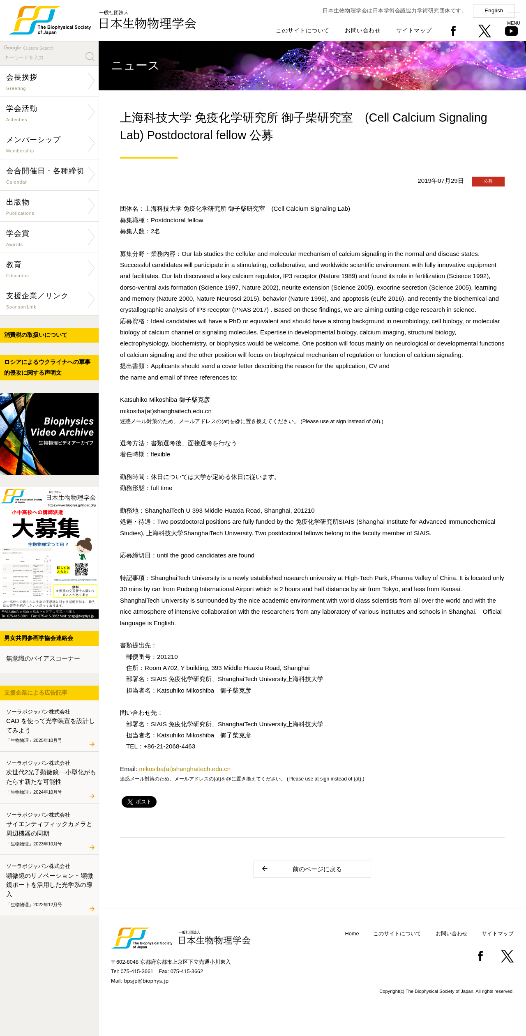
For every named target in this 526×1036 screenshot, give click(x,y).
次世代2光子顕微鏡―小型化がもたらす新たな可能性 (51, 778)
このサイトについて (303, 30)
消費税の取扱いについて (35, 335)
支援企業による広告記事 (35, 692)
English (493, 10)
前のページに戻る (301, 869)
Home (352, 933)
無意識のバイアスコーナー (43, 658)
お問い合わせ (363, 30)
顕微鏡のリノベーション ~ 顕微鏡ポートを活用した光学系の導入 (51, 885)
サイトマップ (414, 30)
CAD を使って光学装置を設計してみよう (51, 726)
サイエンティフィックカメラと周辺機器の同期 (51, 829)
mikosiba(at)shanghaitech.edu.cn (185, 768)
